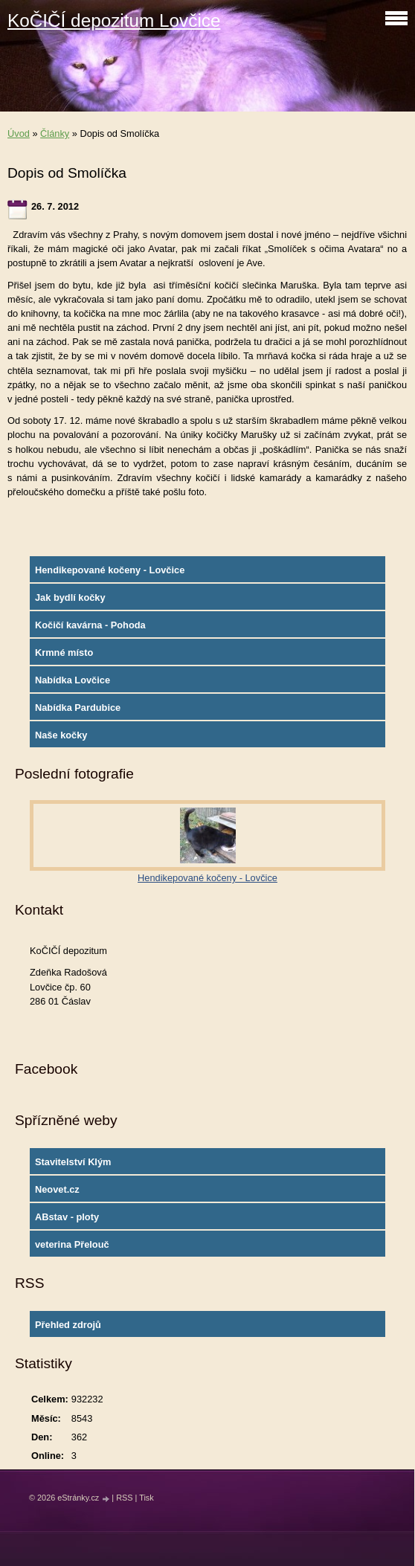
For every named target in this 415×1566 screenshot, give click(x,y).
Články (54, 133)
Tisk (146, 1497)
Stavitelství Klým (73, 1161)
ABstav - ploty (67, 1216)
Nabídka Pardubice (77, 707)
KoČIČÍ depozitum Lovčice (113, 20)
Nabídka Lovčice (72, 680)
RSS (124, 1497)
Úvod (18, 133)
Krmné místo (64, 652)
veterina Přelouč (72, 1244)
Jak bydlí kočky (70, 597)
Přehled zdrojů (68, 1324)
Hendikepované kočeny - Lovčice (109, 570)
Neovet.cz (57, 1189)
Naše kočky (61, 735)
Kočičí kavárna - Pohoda (90, 625)
